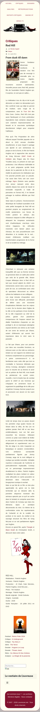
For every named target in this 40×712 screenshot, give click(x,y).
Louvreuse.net (23, 702)
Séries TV (20, 21)
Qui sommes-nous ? (14, 694)
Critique (10, 51)
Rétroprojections (25, 9)
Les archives (27, 694)
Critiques (19, 3)
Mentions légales (14, 697)
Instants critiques (14, 15)
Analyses (10, 9)
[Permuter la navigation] (7, 682)
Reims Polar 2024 (18, 636)
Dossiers (30, 3)
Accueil (9, 3)
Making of (29, 15)
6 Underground (17, 639)
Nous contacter (26, 697)
